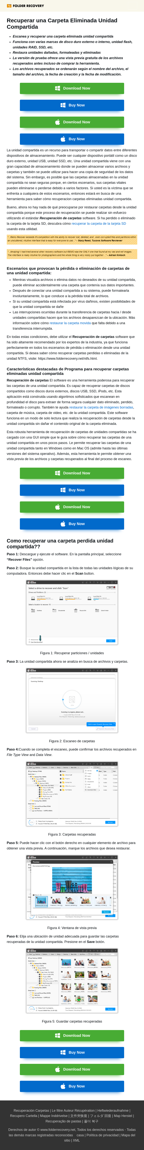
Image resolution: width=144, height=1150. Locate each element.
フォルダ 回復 (100, 1116)
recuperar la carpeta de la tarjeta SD (99, 223)
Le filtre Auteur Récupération (73, 1110)
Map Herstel (123, 1116)
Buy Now (77, 105)
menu (132, 6)
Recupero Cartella (23, 1116)
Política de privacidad (103, 1135)
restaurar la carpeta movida (70, 323)
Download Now (76, 88)
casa (80, 1135)
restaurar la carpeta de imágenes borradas (101, 407)
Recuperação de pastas (63, 1121)
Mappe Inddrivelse (54, 1116)
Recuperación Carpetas (31, 1110)
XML (76, 1140)
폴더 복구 (91, 1121)
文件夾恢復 (78, 1116)
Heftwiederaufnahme (112, 1110)
